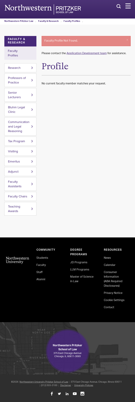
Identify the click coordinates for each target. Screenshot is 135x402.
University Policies (83, 385)
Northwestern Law (42, 9)
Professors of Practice (17, 80)
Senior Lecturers (14, 95)
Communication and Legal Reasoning (18, 126)
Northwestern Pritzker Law (18, 21)
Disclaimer (65, 385)
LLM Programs (79, 270)
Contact (109, 307)
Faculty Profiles (72, 21)
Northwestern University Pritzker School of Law (44, 382)
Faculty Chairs (17, 196)
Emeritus (14, 161)
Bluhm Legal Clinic (16, 109)
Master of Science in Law (82, 279)
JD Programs (78, 263)
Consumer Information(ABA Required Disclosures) (113, 279)
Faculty (41, 265)
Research (14, 68)
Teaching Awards (14, 209)
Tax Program (16, 141)
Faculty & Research (48, 21)
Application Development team (87, 53)
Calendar (109, 265)
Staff (39, 272)
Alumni (40, 280)
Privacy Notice (113, 293)
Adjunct (13, 171)
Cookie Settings (114, 300)
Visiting (13, 151)
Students (42, 258)
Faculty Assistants (14, 184)
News (107, 258)
